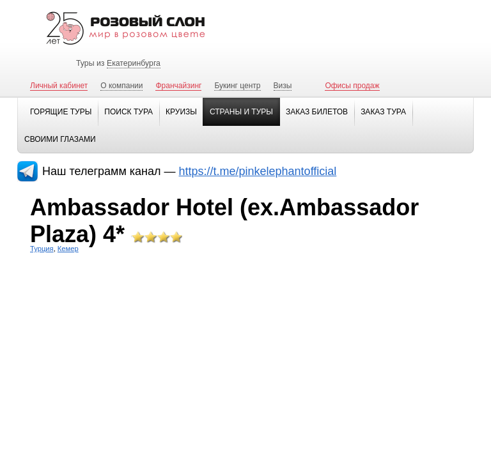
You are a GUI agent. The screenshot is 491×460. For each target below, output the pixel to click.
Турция (42, 248)
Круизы (181, 111)
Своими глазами (60, 139)
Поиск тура (128, 111)
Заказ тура (383, 111)
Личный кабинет (59, 85)
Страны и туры (241, 111)
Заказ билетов (317, 111)
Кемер (68, 248)
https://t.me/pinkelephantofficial (258, 171)
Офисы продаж (352, 85)
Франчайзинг (178, 85)
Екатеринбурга (133, 63)
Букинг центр (237, 85)
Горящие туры (60, 111)
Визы (283, 85)
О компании (121, 85)
